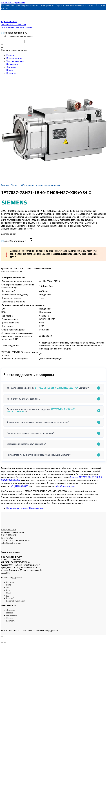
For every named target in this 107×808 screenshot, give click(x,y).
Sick (8, 590)
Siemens (15, 185)
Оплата (9, 70)
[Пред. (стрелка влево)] (2, 642)
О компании (12, 64)
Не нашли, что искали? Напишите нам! (25, 508)
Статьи (9, 618)
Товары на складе (15, 61)
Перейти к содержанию (13, 2)
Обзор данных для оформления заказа (40, 185)
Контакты (11, 73)
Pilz (7, 596)
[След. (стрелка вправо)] (5, 642)
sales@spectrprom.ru (18, 34)
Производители (14, 58)
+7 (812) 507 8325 (19, 486)
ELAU (8, 593)
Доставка (11, 67)
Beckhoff (10, 598)
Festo (8, 585)
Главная (10, 55)
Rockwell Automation (15, 601)
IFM (7, 587)
